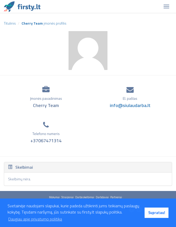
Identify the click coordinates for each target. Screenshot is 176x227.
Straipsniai (67, 197)
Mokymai (54, 197)
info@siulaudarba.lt (130, 105)
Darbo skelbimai (84, 197)
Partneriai (116, 197)
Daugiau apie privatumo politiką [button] (35, 219)
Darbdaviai (102, 197)
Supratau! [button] (156, 213)
